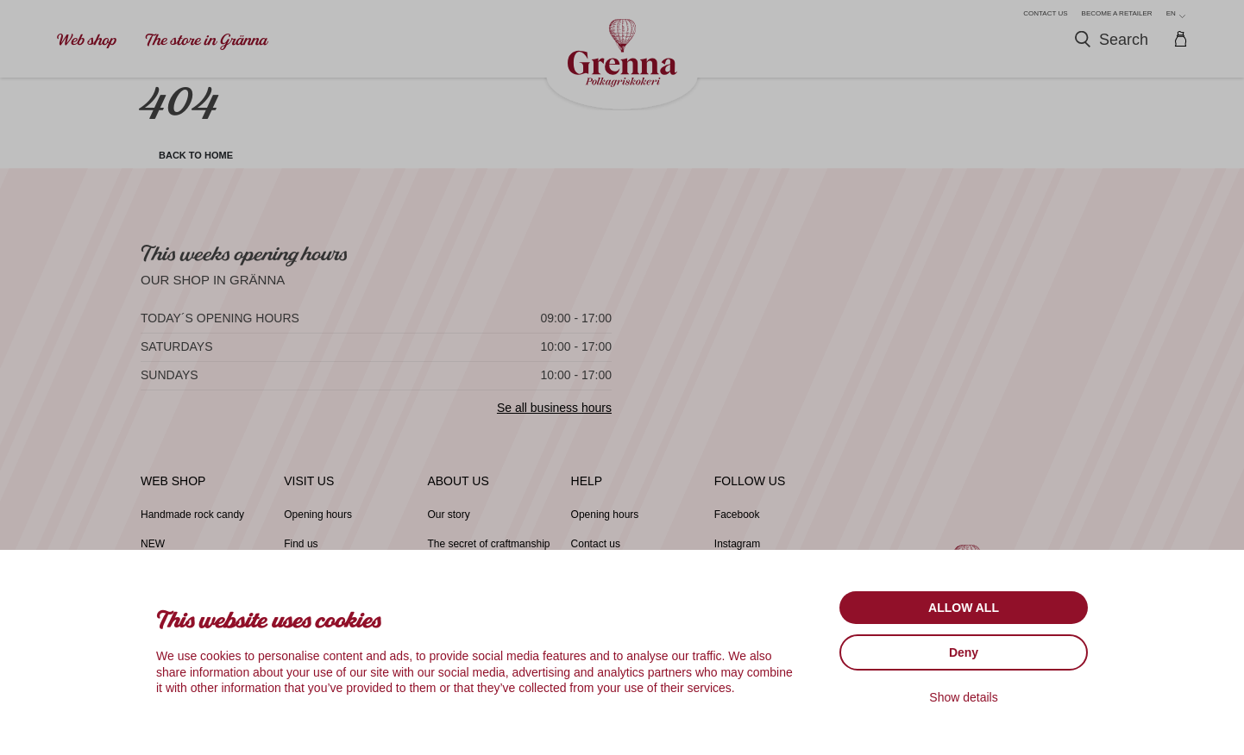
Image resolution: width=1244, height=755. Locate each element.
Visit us (309, 492)
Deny (963, 652)
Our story (450, 525)
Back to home (208, 159)
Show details (963, 697)
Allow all (963, 608)
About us (457, 492)
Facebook (738, 525)
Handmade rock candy (197, 525)
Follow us (749, 492)
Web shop (87, 40)
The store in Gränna (206, 40)
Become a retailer (1117, 13)
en (1175, 13)
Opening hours (320, 525)
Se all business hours (554, 417)
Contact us (1045, 13)
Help (587, 492)
